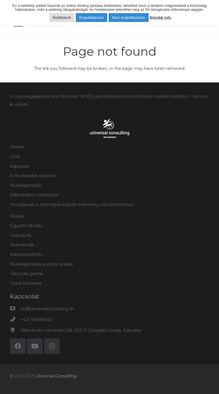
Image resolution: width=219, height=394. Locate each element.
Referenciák (22, 244)
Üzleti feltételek (26, 283)
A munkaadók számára (32, 175)
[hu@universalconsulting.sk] (15, 308)
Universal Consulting (56, 376)
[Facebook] (18, 346)
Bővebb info (160, 17)
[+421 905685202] (15, 319)
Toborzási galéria (26, 273)
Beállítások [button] (62, 17)
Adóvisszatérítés (26, 254)
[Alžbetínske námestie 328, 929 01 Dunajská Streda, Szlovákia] (15, 330)
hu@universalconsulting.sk (47, 308)
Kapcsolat (19, 166)
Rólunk (17, 146)
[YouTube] (35, 346)
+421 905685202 (37, 319)
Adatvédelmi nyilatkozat (34, 194)
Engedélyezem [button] (91, 17)
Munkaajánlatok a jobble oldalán (41, 264)
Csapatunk (20, 235)
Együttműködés (26, 225)
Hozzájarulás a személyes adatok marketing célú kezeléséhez (72, 204)
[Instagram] (52, 346)
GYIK (15, 156)
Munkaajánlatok (25, 185)
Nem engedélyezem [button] (128, 17)
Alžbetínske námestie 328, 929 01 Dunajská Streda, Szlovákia (81, 330)
